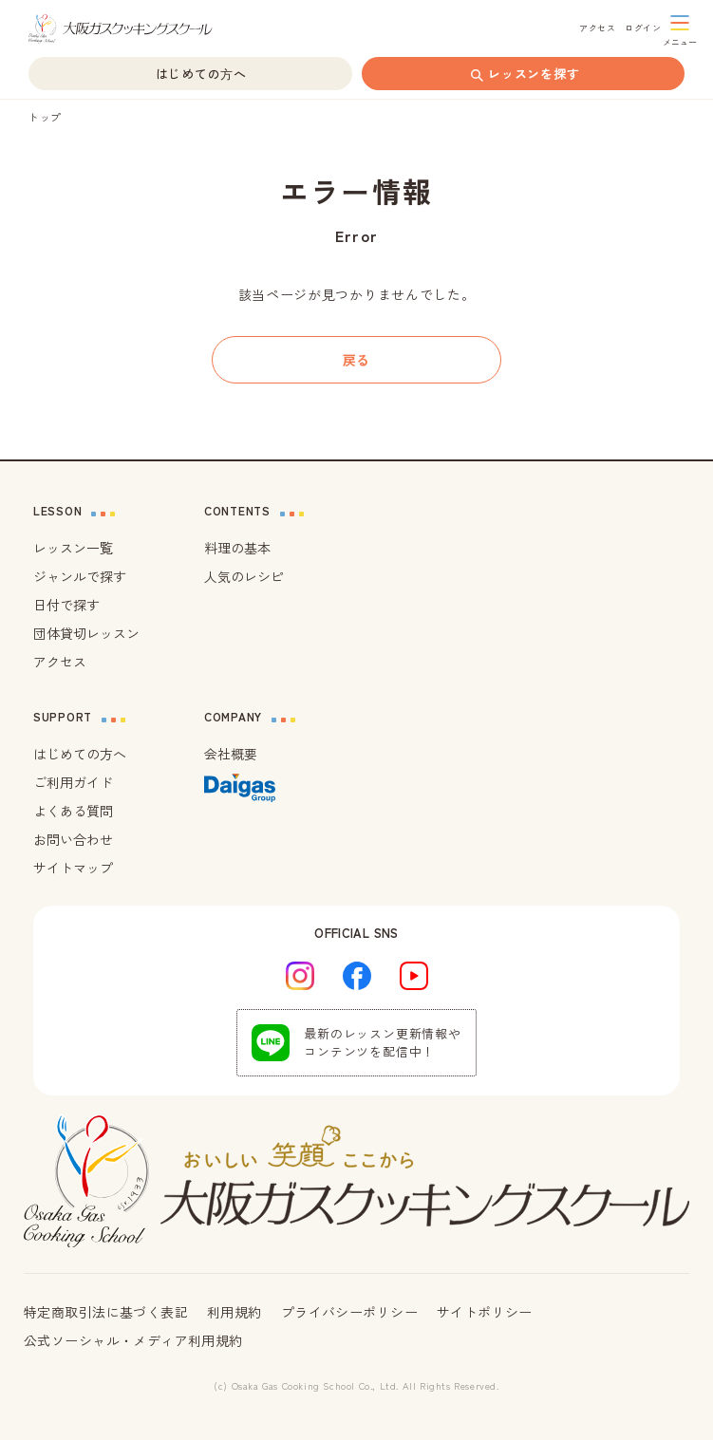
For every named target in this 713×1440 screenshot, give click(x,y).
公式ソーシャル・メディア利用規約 (133, 1340)
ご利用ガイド (73, 782)
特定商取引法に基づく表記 (106, 1311)
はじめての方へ (79, 753)
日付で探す (66, 604)
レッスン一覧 (73, 547)
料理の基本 (237, 547)
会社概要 (230, 753)
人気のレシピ (244, 576)
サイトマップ (73, 867)
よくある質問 (73, 810)
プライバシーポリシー (349, 1311)
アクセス (59, 661)
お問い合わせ (73, 839)
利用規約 (234, 1311)
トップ (45, 116)
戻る (356, 359)
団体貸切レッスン (86, 633)
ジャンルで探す (79, 576)
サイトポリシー (485, 1311)
